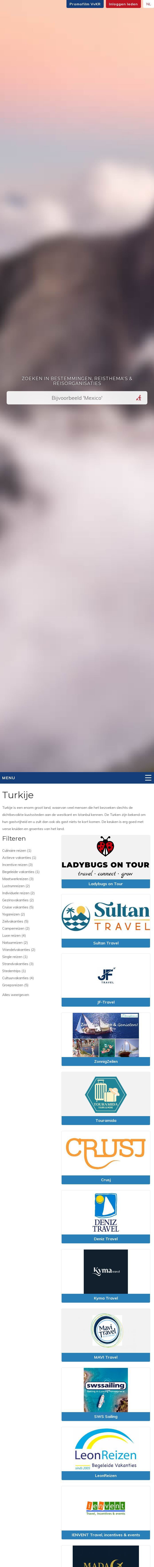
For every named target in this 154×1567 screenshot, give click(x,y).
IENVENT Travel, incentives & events (106, 1534)
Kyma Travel (106, 1298)
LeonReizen (106, 1475)
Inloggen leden (123, 4)
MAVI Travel (105, 1357)
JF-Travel (106, 1002)
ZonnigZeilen (106, 1061)
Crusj (106, 1179)
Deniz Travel (106, 1238)
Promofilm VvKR (85, 4)
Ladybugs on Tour (106, 883)
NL (148, 4)
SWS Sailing (105, 1416)
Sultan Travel (106, 943)
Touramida (106, 1120)
